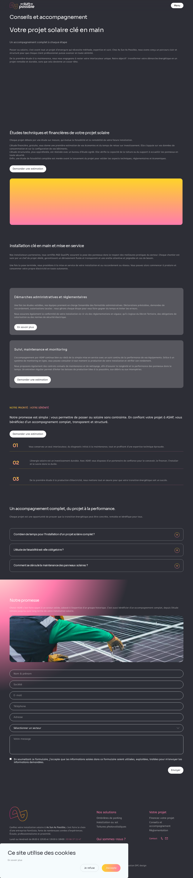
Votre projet (157, 812)
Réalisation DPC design (134, 865)
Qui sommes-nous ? (111, 839)
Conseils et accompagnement (159, 824)
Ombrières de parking (109, 817)
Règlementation (158, 830)
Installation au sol (107, 822)
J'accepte (111, 867)
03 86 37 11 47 (73, 839)
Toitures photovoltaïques (111, 826)
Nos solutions (106, 812)
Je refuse (89, 867)
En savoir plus (25, 327)
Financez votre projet (161, 817)
